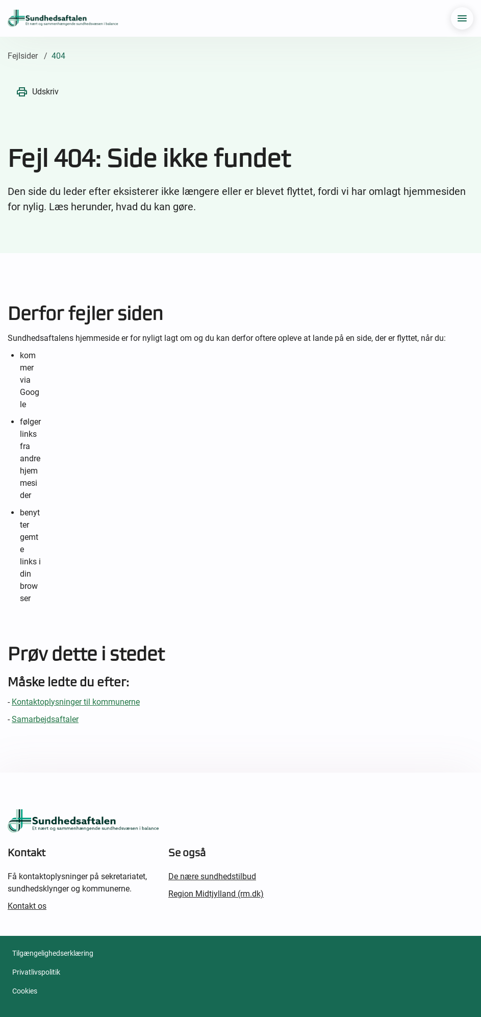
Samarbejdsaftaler (45, 719)
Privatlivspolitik (36, 972)
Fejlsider (23, 56)
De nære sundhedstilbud (212, 876)
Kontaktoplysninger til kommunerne (76, 702)
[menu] (462, 18)
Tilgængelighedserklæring (52, 953)
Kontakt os (27, 906)
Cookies (24, 991)
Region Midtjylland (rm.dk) (216, 894)
